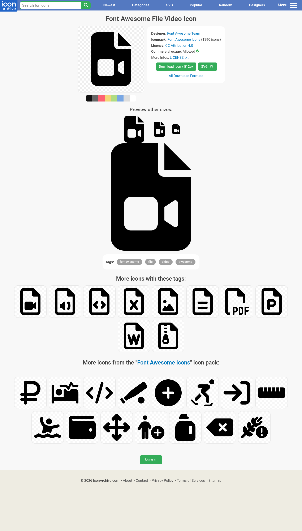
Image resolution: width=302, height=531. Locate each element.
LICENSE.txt (179, 57)
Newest (109, 5)
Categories (141, 5)
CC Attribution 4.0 (179, 45)
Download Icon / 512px (176, 67)
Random (225, 5)
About (127, 480)
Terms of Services (191, 480)
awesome (185, 262)
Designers (257, 5)
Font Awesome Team (183, 33)
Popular (196, 5)
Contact (142, 480)
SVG (169, 5)
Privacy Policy (162, 480)
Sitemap (214, 480)
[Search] (86, 5)
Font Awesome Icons (183, 39)
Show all (151, 460)
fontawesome (129, 262)
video (165, 262)
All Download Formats (186, 76)
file (150, 262)
